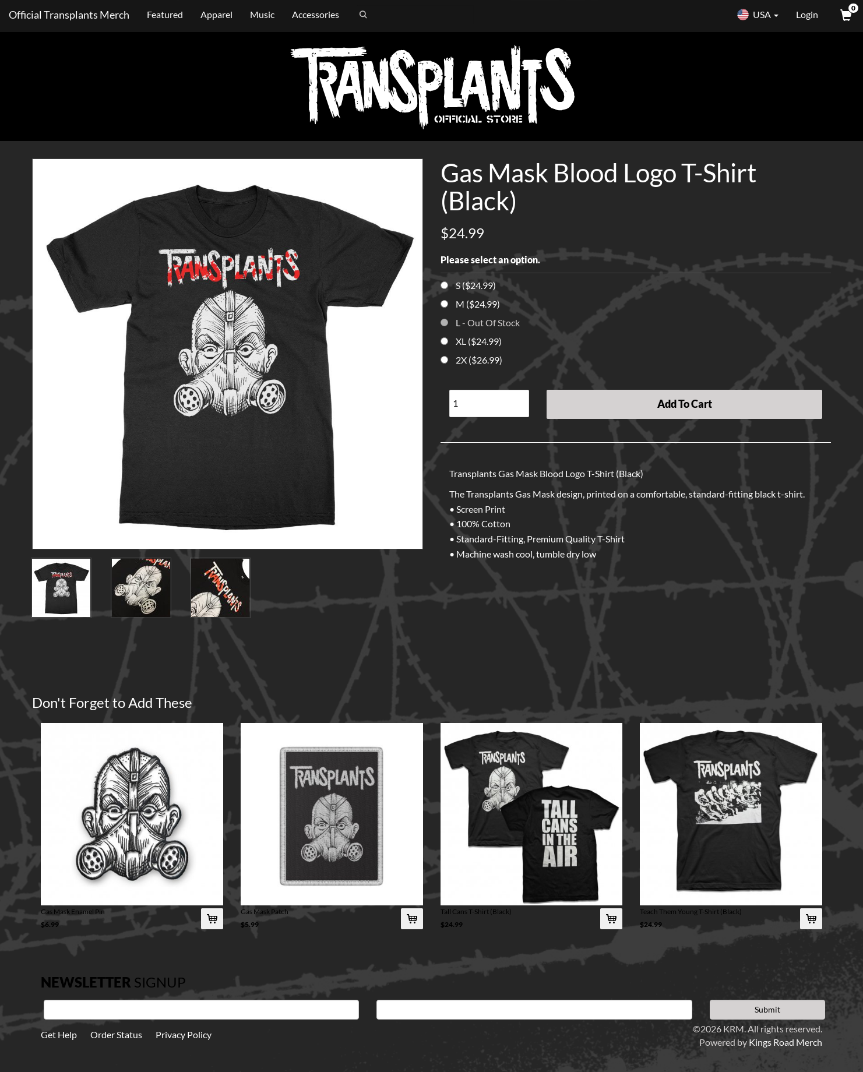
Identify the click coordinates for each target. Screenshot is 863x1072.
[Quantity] (489, 403)
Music (262, 14)
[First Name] (201, 1010)
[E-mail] (534, 1010)
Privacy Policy (184, 1034)
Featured (165, 14)
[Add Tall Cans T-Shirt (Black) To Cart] (611, 918)
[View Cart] (845, 14)
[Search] (415, 14)
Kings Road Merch (785, 1042)
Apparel (216, 14)
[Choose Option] (444, 285)
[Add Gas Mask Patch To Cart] (412, 918)
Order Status (116, 1034)
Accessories (315, 14)
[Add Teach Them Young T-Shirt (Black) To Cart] (811, 918)
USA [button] (758, 14)
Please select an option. (490, 259)
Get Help (59, 1034)
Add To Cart (684, 403)
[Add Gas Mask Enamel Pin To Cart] (212, 918)
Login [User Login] (807, 14)
